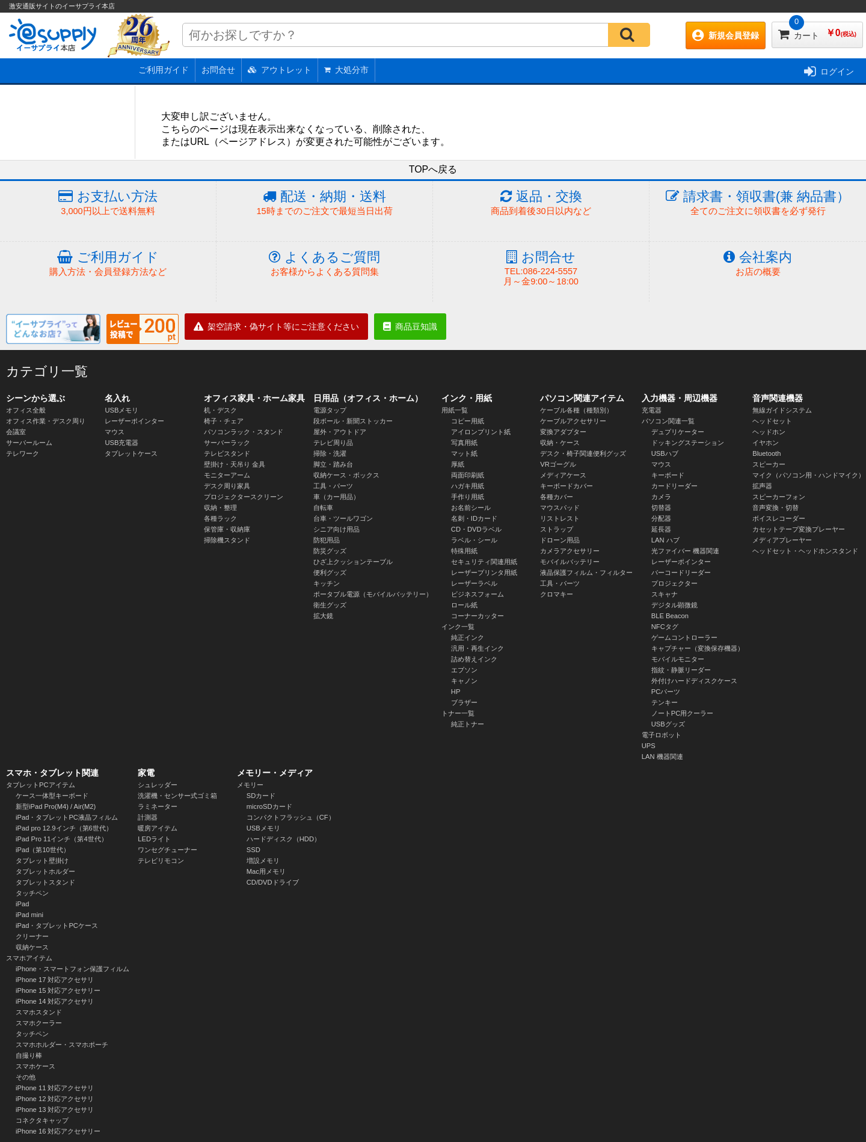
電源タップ (329, 410)
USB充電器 (121, 442)
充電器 (652, 410)
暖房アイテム (157, 828)
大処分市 (346, 70)
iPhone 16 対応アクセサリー (58, 1131)
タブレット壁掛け (42, 860)
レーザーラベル (474, 583)
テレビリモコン (161, 860)
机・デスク (220, 410)
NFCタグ (664, 626)
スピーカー (768, 464)
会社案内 (758, 264)
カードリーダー (674, 486)
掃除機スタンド (227, 540)
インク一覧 (457, 626)
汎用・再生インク (477, 648)
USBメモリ (121, 410)
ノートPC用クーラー (682, 713)
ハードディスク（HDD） (284, 839)
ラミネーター (157, 806)
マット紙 (464, 453)
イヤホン (765, 442)
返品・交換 (541, 203)
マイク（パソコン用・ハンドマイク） (808, 475)
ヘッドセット (772, 421)
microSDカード (269, 806)
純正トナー (467, 724)
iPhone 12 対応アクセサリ (55, 1098)
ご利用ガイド (163, 70)
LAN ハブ (665, 540)
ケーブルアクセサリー (573, 421)
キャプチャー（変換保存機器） (697, 648)
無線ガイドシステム (782, 410)
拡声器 (762, 486)
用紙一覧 (454, 410)
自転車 (323, 507)
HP (456, 691)
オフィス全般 (26, 410)
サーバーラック (227, 442)
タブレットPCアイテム (40, 784)
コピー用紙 (467, 421)
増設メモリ (263, 860)
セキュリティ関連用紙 (484, 561)
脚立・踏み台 (333, 464)
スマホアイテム (29, 958)
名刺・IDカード (474, 518)
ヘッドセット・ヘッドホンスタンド (805, 550)
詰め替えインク (474, 659)
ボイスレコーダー (778, 518)
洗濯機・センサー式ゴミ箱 (177, 795)
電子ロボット (661, 734)
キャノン (464, 680)
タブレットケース (131, 453)
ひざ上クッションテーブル (353, 561)
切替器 (661, 507)
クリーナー (32, 936)
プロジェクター (674, 583)
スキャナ (664, 594)
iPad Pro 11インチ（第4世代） (62, 839)
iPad (22, 903)
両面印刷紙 (467, 475)
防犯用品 (326, 540)
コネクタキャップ (42, 1120)
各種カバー (556, 496)
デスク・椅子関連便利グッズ (583, 453)
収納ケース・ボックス (346, 475)
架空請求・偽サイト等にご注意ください (276, 326)
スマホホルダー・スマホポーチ (62, 1044)
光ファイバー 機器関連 (685, 550)
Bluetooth (766, 453)
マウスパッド (560, 507)
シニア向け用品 (336, 529)
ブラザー (464, 702)
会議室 (16, 431)
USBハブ (664, 453)
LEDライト (154, 839)
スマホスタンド (39, 1012)
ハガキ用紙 (467, 486)
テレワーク (22, 453)
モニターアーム (227, 475)
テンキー (664, 702)
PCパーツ (666, 691)
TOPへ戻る (433, 169)
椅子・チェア (224, 421)
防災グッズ (329, 550)
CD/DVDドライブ (273, 882)
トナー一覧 (457, 713)
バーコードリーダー (681, 572)
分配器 (661, 518)
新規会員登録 (725, 35)
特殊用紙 (464, 550)
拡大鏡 (323, 615)
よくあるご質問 (324, 264)
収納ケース (32, 947)
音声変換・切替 (775, 507)
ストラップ (556, 529)
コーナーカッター (477, 615)
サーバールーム (29, 442)
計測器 (148, 817)
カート (817, 31)
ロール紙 (464, 605)
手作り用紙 (467, 496)
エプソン (464, 670)
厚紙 (457, 464)
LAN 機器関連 (662, 756)
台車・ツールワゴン (343, 518)
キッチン (326, 583)
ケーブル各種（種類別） (576, 410)
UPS (649, 745)
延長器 (661, 529)
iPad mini (29, 914)
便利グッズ (329, 572)
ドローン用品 (560, 540)
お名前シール (471, 507)
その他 (25, 1077)
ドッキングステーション (687, 442)
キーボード (667, 475)
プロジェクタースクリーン (243, 496)
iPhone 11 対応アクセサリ (55, 1087)
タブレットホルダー (45, 871)
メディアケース (563, 475)
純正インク (467, 637)
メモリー (250, 784)
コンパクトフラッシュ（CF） (291, 817)
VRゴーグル (558, 464)
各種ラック (220, 518)
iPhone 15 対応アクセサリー (58, 990)
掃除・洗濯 (329, 453)
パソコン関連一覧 (668, 421)
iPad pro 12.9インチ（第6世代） (64, 828)
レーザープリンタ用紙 (484, 572)
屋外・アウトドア (339, 431)
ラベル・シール (474, 540)
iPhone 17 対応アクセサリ (55, 979)
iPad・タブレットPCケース (57, 925)
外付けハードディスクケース (694, 680)
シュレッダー (157, 784)
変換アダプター (563, 431)
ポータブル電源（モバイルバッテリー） (372, 594)
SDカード (261, 795)
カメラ (661, 496)
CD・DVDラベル (476, 529)
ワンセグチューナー (167, 849)
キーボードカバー (566, 486)
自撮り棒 (29, 1055)
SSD (253, 849)
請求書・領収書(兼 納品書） (758, 203)
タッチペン (32, 893)
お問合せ (218, 70)
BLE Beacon (670, 615)
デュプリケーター (677, 431)
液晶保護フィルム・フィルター (586, 572)
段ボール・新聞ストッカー (353, 421)
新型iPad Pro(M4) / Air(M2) (56, 806)
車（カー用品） (336, 496)
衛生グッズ (329, 605)
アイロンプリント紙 (481, 431)
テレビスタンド (227, 453)
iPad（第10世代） (43, 849)
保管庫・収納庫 (227, 529)
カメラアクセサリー (570, 550)
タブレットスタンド (45, 882)
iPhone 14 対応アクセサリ (55, 1001)
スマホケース (35, 1066)
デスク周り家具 (227, 486)
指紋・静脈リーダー (681, 670)
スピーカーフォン (778, 496)
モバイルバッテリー (570, 561)
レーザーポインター (134, 421)
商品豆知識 (410, 326)
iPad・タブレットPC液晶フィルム (67, 817)
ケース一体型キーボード (52, 795)
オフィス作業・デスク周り (45, 421)
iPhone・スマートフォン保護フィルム (72, 968)
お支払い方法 (108, 203)
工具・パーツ (333, 486)
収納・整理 (220, 507)
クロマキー (556, 594)
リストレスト (560, 518)
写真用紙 (464, 442)
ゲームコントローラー (684, 637)
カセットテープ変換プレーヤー (798, 529)
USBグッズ (668, 724)
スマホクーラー (39, 1023)
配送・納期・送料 (324, 203)
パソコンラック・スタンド (243, 431)
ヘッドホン (768, 431)
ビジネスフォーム (477, 594)
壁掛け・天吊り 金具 (234, 464)
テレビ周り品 (333, 442)
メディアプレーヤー (782, 540)
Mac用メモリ (266, 871)
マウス (114, 431)
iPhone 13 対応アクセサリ (55, 1109)
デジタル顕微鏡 (674, 605)
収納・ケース (560, 442)
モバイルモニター (677, 659)
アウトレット (280, 70)
